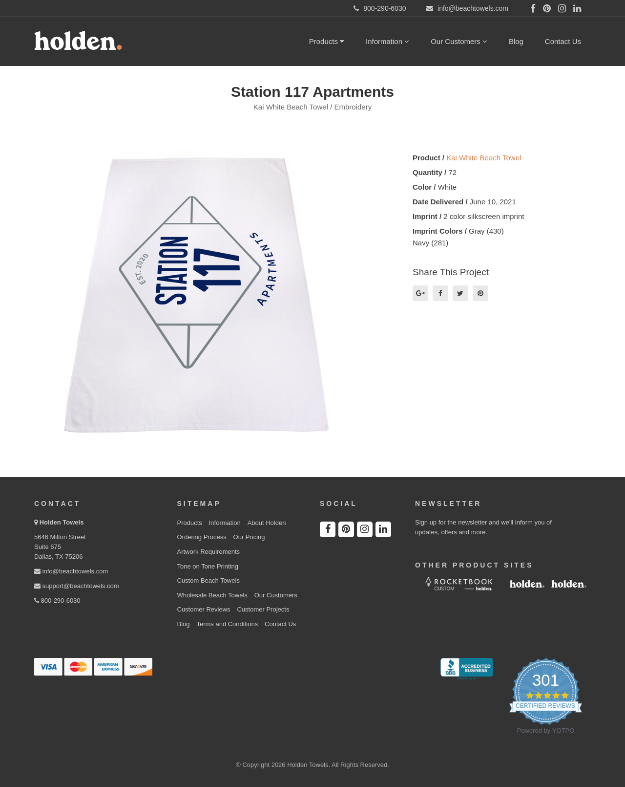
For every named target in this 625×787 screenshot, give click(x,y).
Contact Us (563, 41)
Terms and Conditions (227, 624)
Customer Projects (263, 609)
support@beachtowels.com (76, 586)
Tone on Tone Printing (208, 566)
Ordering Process (202, 537)
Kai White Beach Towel (483, 157)
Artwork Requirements (208, 551)
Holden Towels (62, 522)
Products (326, 41)
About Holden (267, 522)
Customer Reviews (203, 609)
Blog (516, 41)
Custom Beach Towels (208, 580)
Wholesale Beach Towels (212, 595)
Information (387, 41)
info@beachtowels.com (71, 571)
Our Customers (459, 41)
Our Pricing (249, 537)
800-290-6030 (57, 600)
